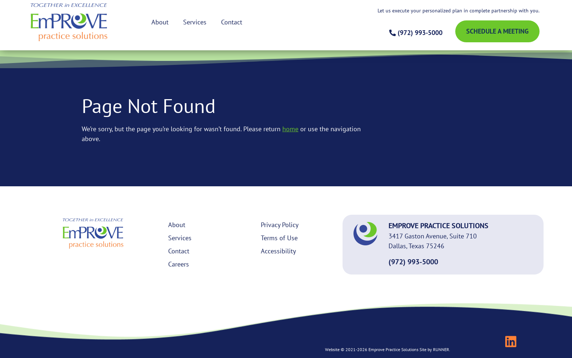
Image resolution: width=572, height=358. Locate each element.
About (160, 22)
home (290, 129)
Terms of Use (279, 238)
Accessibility (278, 251)
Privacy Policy (279, 225)
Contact (231, 22)
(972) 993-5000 (413, 261)
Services (194, 22)
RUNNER (441, 349)
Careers (178, 264)
